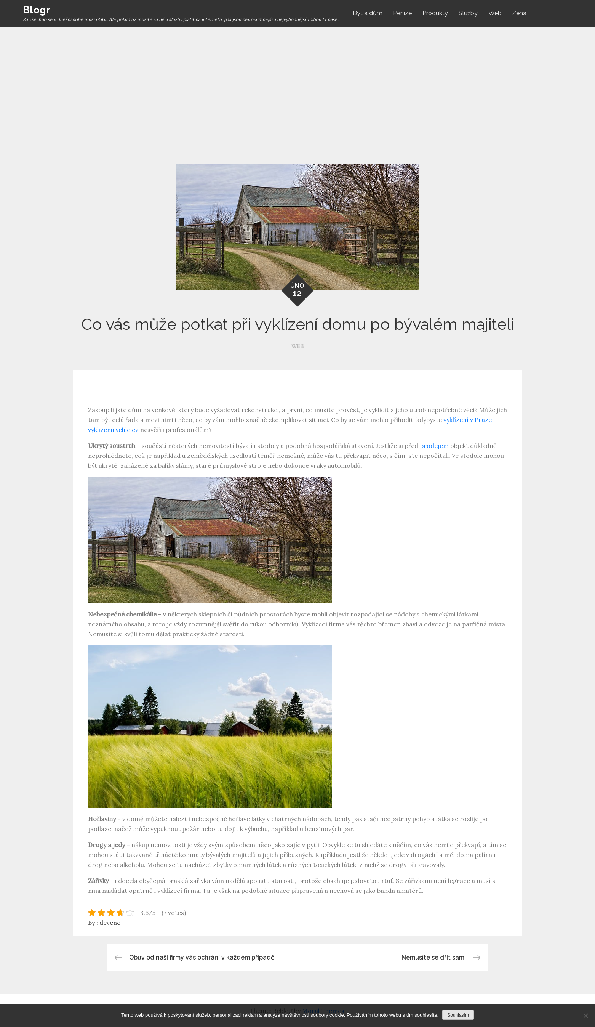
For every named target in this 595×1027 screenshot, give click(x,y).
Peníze (402, 13)
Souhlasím (458, 1015)
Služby (468, 13)
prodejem (433, 445)
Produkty (435, 13)
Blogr (36, 10)
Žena (519, 13)
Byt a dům (367, 13)
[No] (585, 1015)
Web (495, 13)
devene (109, 922)
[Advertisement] (297, 83)
